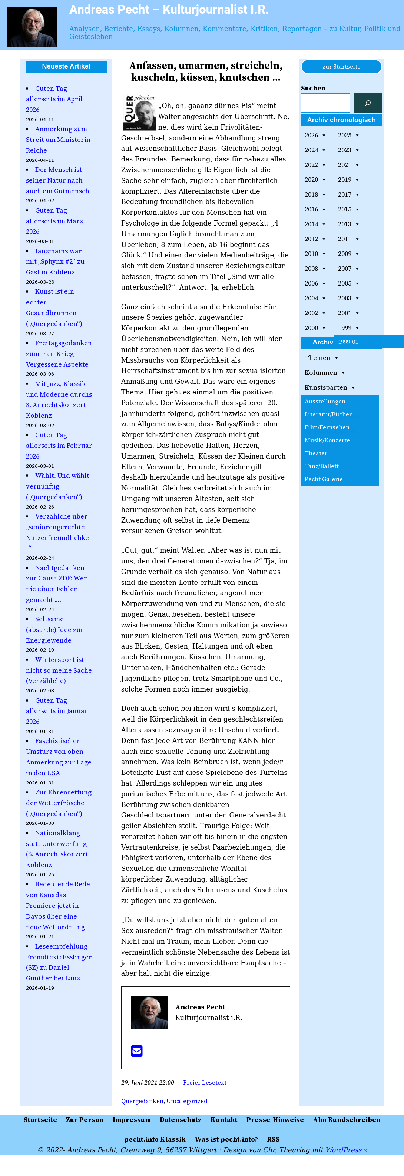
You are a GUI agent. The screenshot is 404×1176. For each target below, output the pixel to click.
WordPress (346, 1150)
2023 (349, 150)
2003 (349, 298)
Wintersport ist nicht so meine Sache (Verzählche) (59, 670)
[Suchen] (368, 103)
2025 (349, 135)
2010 (316, 253)
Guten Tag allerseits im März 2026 (54, 221)
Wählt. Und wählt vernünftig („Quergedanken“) (57, 486)
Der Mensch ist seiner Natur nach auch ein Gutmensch (57, 180)
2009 (349, 253)
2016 (316, 209)
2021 (349, 164)
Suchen (313, 88)
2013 (349, 224)
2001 (349, 313)
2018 (316, 194)
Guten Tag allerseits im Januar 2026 (57, 711)
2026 (316, 135)
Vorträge (319, 402)
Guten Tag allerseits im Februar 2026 (59, 445)
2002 (316, 313)
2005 (349, 283)
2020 (316, 179)
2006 (316, 283)
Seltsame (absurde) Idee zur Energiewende (55, 629)
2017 (349, 194)
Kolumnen (325, 372)
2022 (316, 164)
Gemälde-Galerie (331, 431)
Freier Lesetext (204, 1082)
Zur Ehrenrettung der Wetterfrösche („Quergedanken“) (59, 802)
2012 (316, 238)
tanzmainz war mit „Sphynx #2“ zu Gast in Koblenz (55, 261)
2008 (316, 268)
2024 (316, 150)
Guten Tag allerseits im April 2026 (54, 99)
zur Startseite (341, 66)
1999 (349, 327)
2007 (349, 268)
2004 (316, 298)
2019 (349, 179)
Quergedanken (142, 1101)
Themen (322, 357)
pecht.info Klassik (333, 417)
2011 (349, 238)
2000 (316, 327)
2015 (349, 209)
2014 (316, 224)
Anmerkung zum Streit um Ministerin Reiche (58, 139)
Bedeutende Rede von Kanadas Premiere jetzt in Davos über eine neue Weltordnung (58, 905)
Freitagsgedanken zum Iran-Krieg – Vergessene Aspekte (59, 353)
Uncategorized (187, 1101)
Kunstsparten (330, 387)
